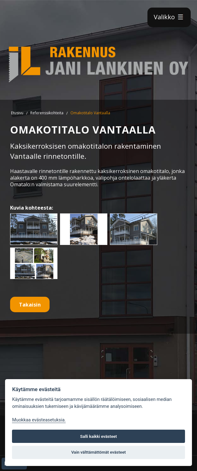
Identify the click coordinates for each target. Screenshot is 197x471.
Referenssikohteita (46, 113)
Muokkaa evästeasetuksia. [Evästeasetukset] (39, 420)
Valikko (169, 17)
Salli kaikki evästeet (98, 436)
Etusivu (17, 113)
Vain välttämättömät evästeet (98, 452)
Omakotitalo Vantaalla (90, 113)
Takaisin (30, 304)
